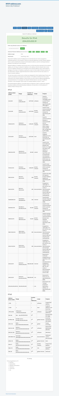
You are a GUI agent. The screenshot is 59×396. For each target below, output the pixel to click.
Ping (29, 27)
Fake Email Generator (11, 393)
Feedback (50, 30)
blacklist (42, 51)
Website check (40, 30)
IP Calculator (35, 27)
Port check (50, 27)
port (46, 51)
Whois (19, 27)
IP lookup (25, 27)
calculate (37, 51)
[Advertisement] (29, 16)
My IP (15, 27)
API (45, 30)
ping (33, 51)
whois (30, 51)
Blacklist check (43, 27)
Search (22, 48)
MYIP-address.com (13, 4)
